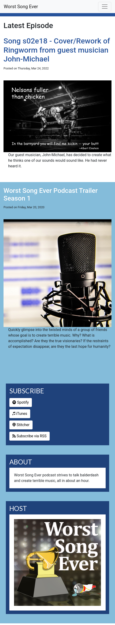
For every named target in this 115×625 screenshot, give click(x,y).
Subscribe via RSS (29, 436)
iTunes (19, 413)
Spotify (20, 402)
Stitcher (21, 425)
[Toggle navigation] (104, 6)
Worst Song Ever (21, 6)
